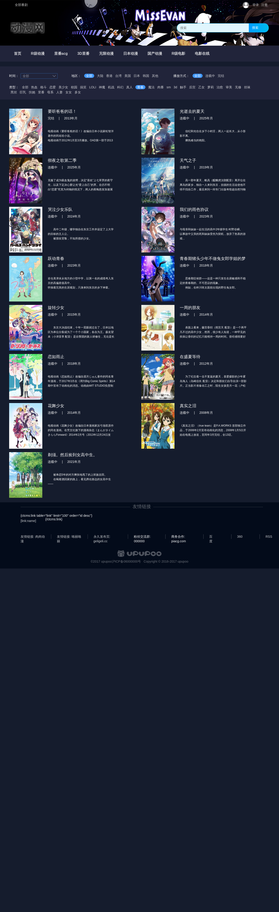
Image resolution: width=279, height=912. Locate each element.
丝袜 (247, 87)
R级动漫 (38, 53)
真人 (129, 87)
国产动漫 (155, 53)
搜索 (255, 27)
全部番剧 (21, 5)
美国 (127, 76)
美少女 (63, 87)
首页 (17, 53)
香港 (109, 76)
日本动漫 (130, 53)
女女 (68, 92)
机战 (111, 87)
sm (168, 87)
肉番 (160, 87)
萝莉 (210, 87)
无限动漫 (106, 53)
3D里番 (83, 53)
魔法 (151, 87)
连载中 (210, 76)
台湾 (118, 76)
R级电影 (178, 53)
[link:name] (28, 521)
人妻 (59, 92)
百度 (210, 537)
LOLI (92, 87)
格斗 (43, 87)
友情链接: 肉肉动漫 (33, 537)
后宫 (192, 87)
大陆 (100, 76)
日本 (137, 76)
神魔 (102, 87)
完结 (221, 76)
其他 (155, 76)
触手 (183, 87)
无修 (238, 87)
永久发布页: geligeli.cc (102, 537)
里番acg (61, 53)
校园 (74, 87)
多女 (78, 92)
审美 (229, 87)
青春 (140, 87)
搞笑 (83, 87)
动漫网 (27, 27)
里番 (41, 92)
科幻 (120, 87)
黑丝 (14, 92)
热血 (34, 87)
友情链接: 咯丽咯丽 (69, 537)
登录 (255, 5)
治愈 (220, 87)
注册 (264, 5)
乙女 (201, 87)
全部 (89, 76)
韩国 (146, 76)
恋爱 (52, 87)
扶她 (32, 92)
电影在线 (202, 53)
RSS (269, 536)
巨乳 (23, 92)
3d (175, 87)
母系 (50, 92)
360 (239, 536)
